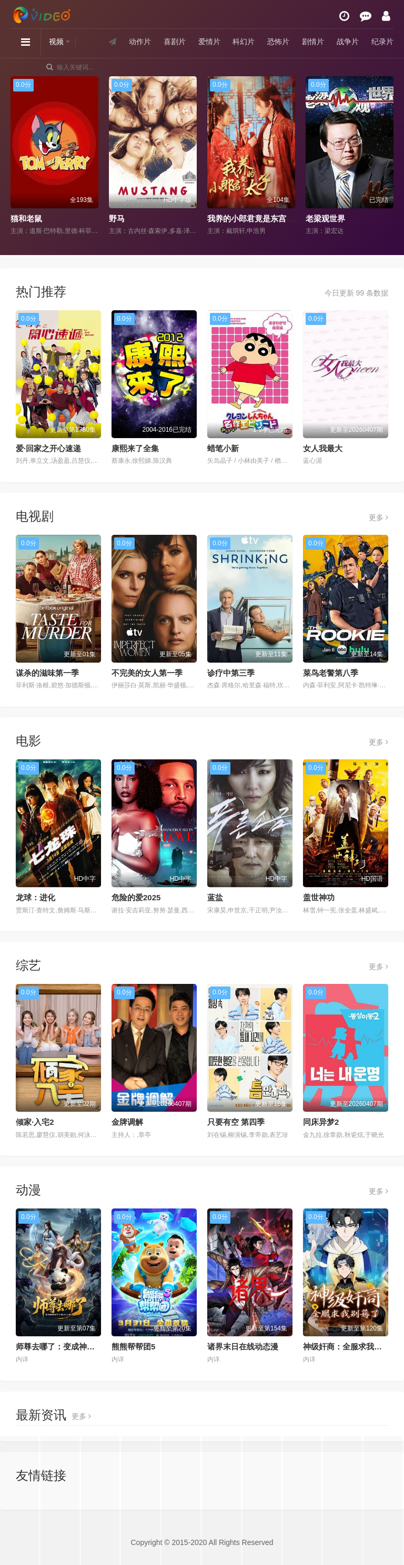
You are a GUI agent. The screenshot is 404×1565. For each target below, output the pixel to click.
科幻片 (244, 41)
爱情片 (209, 41)
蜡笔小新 (223, 448)
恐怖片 (278, 41)
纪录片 (382, 41)
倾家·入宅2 (35, 1121)
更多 (378, 517)
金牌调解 (127, 1121)
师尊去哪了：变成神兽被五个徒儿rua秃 (85, 1346)
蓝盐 (215, 897)
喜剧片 (175, 41)
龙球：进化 (35, 897)
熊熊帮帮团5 (133, 1346)
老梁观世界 (325, 218)
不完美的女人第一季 (147, 672)
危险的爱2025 (136, 897)
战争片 (348, 41)
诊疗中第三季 (231, 672)
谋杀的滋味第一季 (47, 672)
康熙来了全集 (135, 448)
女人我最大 (322, 448)
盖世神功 (319, 897)
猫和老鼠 (26, 218)
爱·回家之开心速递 (48, 448)
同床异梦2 (321, 1121)
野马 (117, 218)
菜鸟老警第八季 (330, 672)
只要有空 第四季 (236, 1121)
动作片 (140, 41)
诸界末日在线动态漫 (242, 1346)
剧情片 (313, 41)
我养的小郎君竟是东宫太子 (254, 218)
